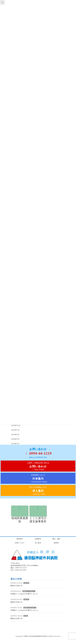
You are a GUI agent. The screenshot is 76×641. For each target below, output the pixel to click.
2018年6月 (15, 434)
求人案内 (38, 543)
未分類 (25, 615)
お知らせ (26, 583)
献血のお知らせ (17, 585)
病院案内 (19, 539)
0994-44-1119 (38, 453)
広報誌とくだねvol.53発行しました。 (25, 610)
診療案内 (38, 539)
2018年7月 (15, 430)
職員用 (56, 543)
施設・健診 (56, 539)
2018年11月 (15, 425)
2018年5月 (15, 439)
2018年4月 (15, 443)
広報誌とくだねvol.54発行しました (24, 594)
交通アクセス (20, 543)
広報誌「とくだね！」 (29, 591)
